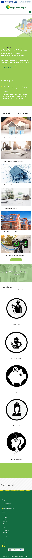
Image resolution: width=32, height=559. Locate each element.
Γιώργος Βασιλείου (16, 358)
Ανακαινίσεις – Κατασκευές (10, 184)
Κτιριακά (4, 534)
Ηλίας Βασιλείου (16, 324)
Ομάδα (4, 519)
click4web (20, 558)
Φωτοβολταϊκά (5, 530)
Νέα (3, 523)
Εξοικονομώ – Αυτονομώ (10, 137)
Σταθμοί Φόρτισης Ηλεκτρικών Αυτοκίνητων (15, 255)
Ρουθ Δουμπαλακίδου (16, 425)
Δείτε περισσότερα (6, 67)
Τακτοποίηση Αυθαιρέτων (10, 208)
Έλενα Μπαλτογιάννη (16, 459)
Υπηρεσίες (4, 521)
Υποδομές (4, 539)
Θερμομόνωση (5, 536)
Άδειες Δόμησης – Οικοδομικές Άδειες (13, 161)
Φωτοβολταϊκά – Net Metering (11, 231)
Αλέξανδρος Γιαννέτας (16, 392)
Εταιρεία (4, 517)
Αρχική (4, 515)
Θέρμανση (4, 532)
